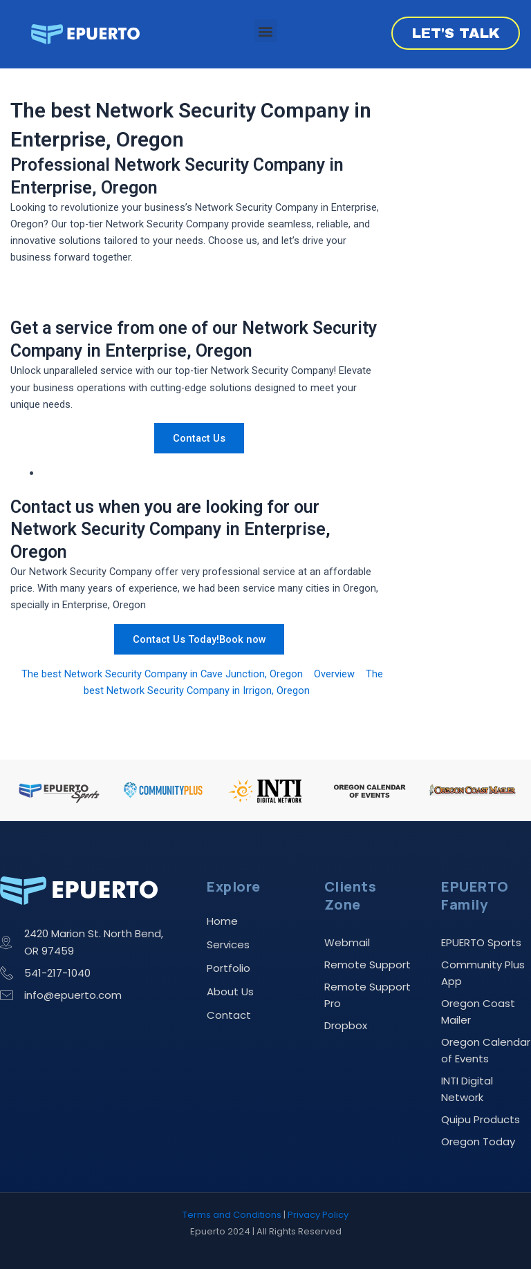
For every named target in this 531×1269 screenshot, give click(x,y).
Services (228, 944)
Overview (334, 674)
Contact (229, 1015)
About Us (230, 991)
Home (222, 921)
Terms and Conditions (232, 1214)
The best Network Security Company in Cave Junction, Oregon (162, 674)
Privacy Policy (318, 1214)
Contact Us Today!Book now (199, 639)
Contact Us (199, 438)
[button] (265, 30)
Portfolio (228, 968)
